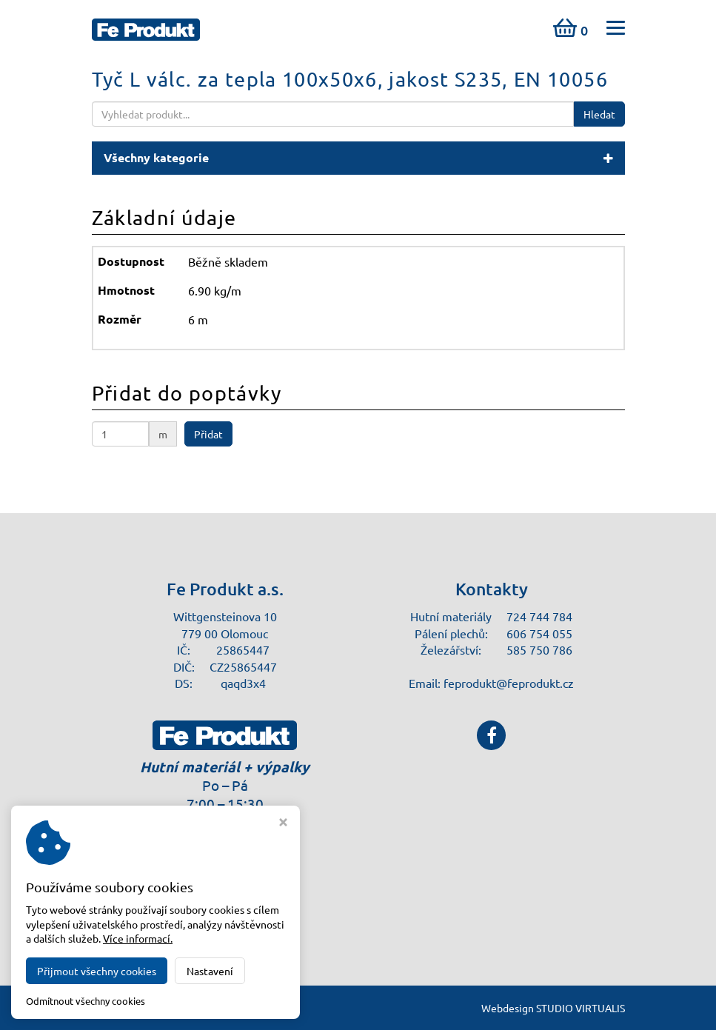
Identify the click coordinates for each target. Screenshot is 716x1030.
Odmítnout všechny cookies (85, 1001)
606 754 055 (539, 633)
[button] (358, 158)
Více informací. (138, 938)
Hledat (599, 114)
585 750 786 (539, 649)
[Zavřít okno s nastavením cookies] (283, 823)
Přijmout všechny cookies (96, 970)
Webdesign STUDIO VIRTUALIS (553, 1007)
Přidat (208, 434)
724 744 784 (539, 616)
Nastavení (210, 970)
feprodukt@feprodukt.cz (509, 682)
